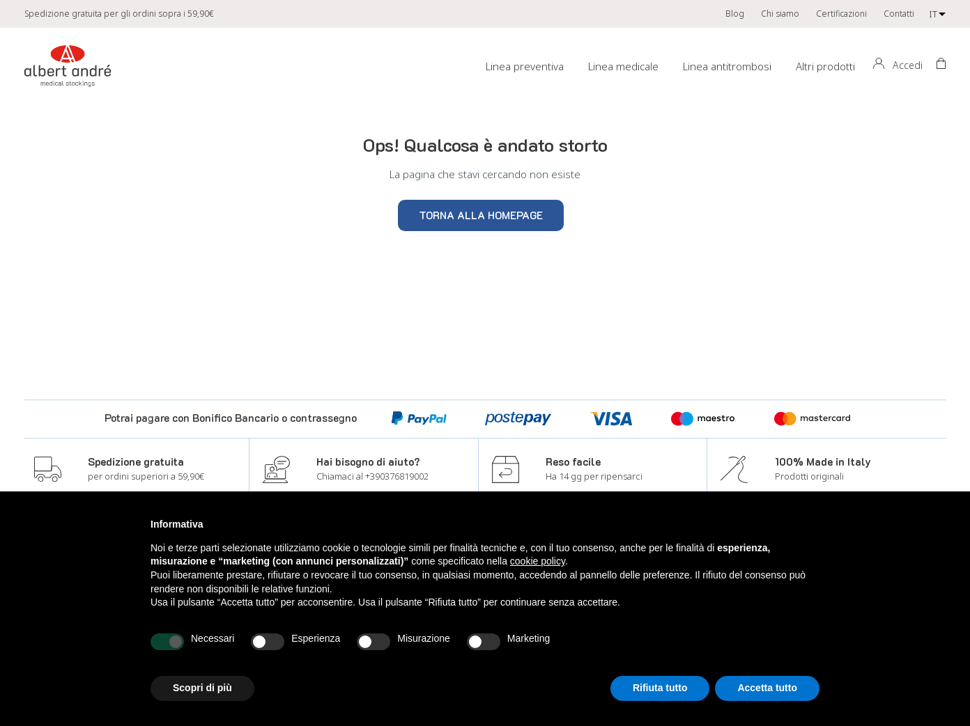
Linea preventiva (525, 66)
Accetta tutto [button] (767, 687)
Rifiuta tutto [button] (660, 687)
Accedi (908, 65)
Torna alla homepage (481, 215)
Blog (734, 13)
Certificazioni (841, 13)
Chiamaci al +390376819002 (372, 476)
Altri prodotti (825, 66)
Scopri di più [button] (202, 687)
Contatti (899, 13)
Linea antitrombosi (727, 66)
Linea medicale (623, 66)
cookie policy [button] (537, 561)
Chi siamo (780, 13)
